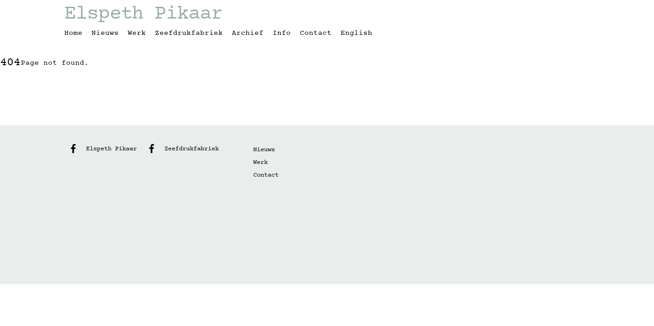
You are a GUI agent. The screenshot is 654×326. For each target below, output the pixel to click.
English (356, 33)
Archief (248, 33)
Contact (316, 33)
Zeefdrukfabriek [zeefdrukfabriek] (181, 148)
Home (73, 33)
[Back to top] (576, 110)
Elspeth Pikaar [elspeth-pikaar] (100, 148)
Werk (137, 33)
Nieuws (105, 33)
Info (282, 33)
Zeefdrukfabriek (189, 33)
